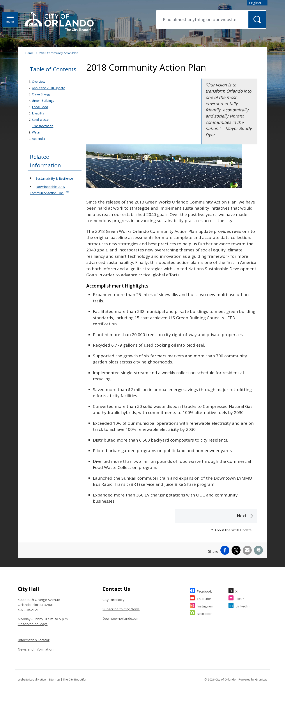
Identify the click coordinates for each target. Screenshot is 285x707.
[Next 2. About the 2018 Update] (216, 523)
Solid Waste (40, 120)
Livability (38, 113)
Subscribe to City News (121, 609)
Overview (38, 81)
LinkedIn (242, 605)
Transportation (42, 126)
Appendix (38, 139)
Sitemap (54, 679)
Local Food (40, 107)
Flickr (239, 598)
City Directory (113, 599)
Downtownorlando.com (121, 618)
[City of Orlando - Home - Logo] (61, 22)
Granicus (261, 679)
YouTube (204, 598)
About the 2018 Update (48, 88)
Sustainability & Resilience (54, 178)
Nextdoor (204, 613)
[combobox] (257, 2)
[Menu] (10, 19)
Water (36, 132)
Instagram (205, 605)
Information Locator (34, 640)
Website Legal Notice (32, 679)
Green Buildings (43, 100)
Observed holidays (33, 624)
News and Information (35, 649)
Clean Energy (41, 94)
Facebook (204, 590)
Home (29, 53)
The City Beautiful (74, 679)
